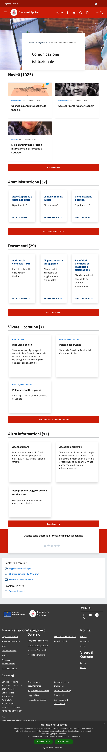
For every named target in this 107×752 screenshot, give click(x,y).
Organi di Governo (10, 636)
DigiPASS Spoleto (22, 345)
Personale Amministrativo (8, 661)
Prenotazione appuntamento (34, 684)
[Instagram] (79, 12)
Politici (5, 655)
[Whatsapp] (86, 12)
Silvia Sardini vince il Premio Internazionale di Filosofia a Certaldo (27, 148)
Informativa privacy (62, 690)
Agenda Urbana (20, 447)
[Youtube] (73, 12)
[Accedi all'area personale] (95, 3)
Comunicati (16, 100)
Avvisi (83, 645)
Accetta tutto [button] (43, 742)
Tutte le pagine (53, 523)
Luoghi (83, 662)
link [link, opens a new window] (78, 736)
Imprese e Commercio (37, 650)
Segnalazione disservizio (38, 690)
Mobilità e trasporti (36, 654)
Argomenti (42, 42)
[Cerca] (101, 12)
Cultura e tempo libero (38, 645)
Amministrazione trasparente (61, 684)
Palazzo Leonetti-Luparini (26, 390)
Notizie (14, 139)
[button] (53, 747)
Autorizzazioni (60, 641)
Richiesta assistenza (37, 699)
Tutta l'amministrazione (53, 231)
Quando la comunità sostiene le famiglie (28, 108)
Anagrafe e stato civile (38, 640)
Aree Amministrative (11, 641)
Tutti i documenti (53, 312)
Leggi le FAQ (33, 695)
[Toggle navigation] (5, 12)
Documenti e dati (9, 668)
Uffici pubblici (18, 339)
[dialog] (53, 736)
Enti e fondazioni (9, 650)
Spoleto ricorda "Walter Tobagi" (76, 106)
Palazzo (62, 339)
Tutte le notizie (53, 167)
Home (31, 42)
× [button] (104, 724)
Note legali (59, 695)
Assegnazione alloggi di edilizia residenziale (29, 492)
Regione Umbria (11, 3)
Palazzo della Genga (70, 345)
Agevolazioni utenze (70, 447)
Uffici (4, 645)
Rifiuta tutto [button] (64, 742)
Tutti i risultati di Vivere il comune (53, 419)
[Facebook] (66, 12)
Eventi (83, 667)
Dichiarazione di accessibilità (61, 701)
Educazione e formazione (65, 636)
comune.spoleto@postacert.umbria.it (19, 720)
